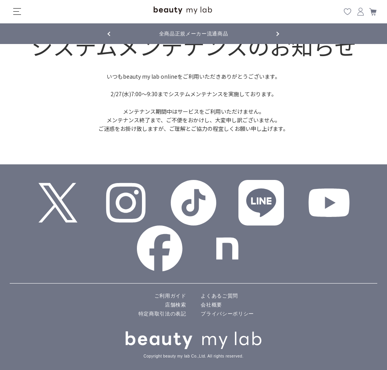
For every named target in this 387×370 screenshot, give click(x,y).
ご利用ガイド (170, 296)
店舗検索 (175, 305)
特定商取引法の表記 (162, 314)
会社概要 (211, 305)
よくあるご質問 (219, 296)
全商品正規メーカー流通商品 (193, 33)
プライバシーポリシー (227, 314)
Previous (116, 33)
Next (271, 33)
